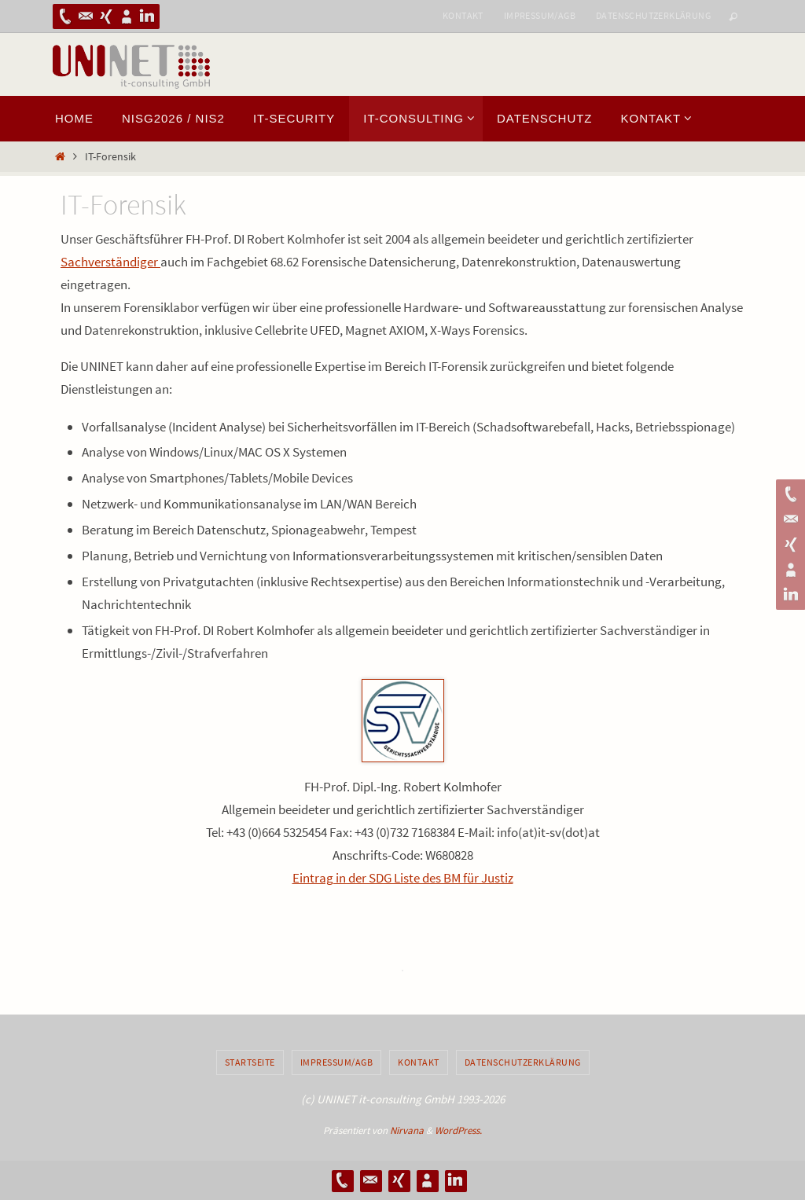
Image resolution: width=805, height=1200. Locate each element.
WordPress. (458, 1130)
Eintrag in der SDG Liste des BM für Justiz (402, 877)
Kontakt (463, 15)
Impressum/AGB (539, 15)
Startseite (250, 1062)
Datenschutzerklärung (653, 15)
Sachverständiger (110, 261)
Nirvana (407, 1130)
